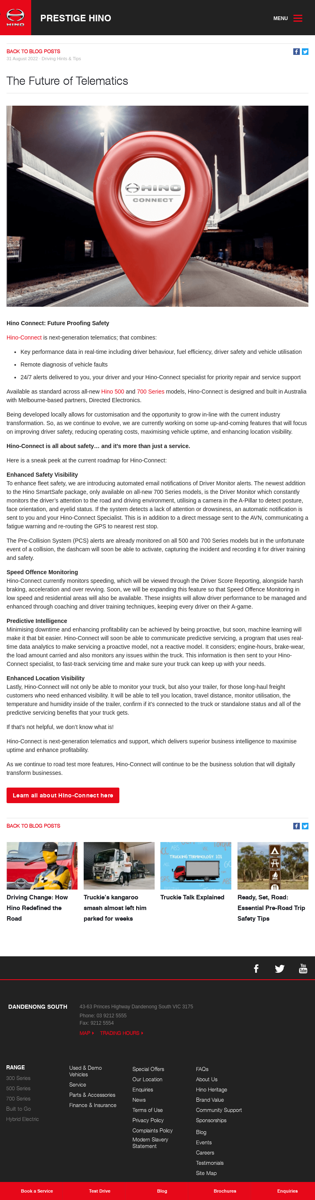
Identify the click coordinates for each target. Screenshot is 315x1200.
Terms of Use (147, 1110)
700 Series (150, 391)
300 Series (18, 1078)
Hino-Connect (24, 337)
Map (85, 1033)
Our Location (147, 1079)
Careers (267, 1090)
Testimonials (271, 1100)
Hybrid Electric (22, 1119)
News (138, 1100)
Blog (263, 1069)
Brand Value (209, 1100)
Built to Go (18, 1109)
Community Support (218, 1110)
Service (77, 1085)
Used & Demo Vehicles (85, 1071)
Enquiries (142, 1090)
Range (15, 1067)
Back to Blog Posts (33, 51)
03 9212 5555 (111, 1016)
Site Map (268, 1110)
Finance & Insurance (92, 1105)
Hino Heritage (210, 1090)
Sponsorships (210, 1120)
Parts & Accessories (92, 1095)
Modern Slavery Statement (150, 1143)
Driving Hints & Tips (61, 58)
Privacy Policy (147, 1120)
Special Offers (148, 1069)
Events (266, 1079)
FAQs (201, 1069)
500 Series (18, 1088)
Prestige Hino (75, 17)
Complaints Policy (152, 1131)
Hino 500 (112, 391)
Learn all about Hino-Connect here (63, 795)
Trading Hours (119, 1033)
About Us (206, 1079)
